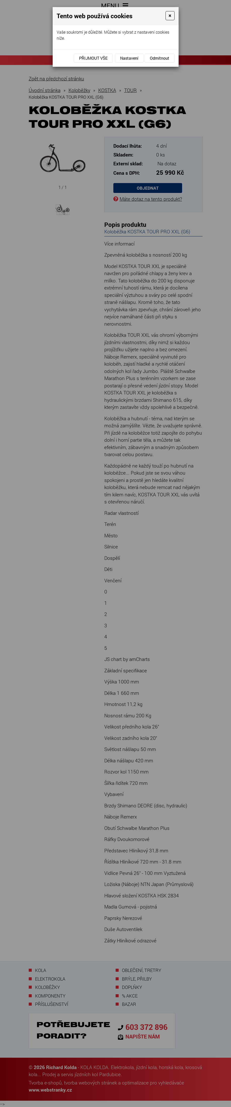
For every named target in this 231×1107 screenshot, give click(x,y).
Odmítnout (159, 58)
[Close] (170, 15)
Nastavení (129, 58)
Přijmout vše (93, 58)
